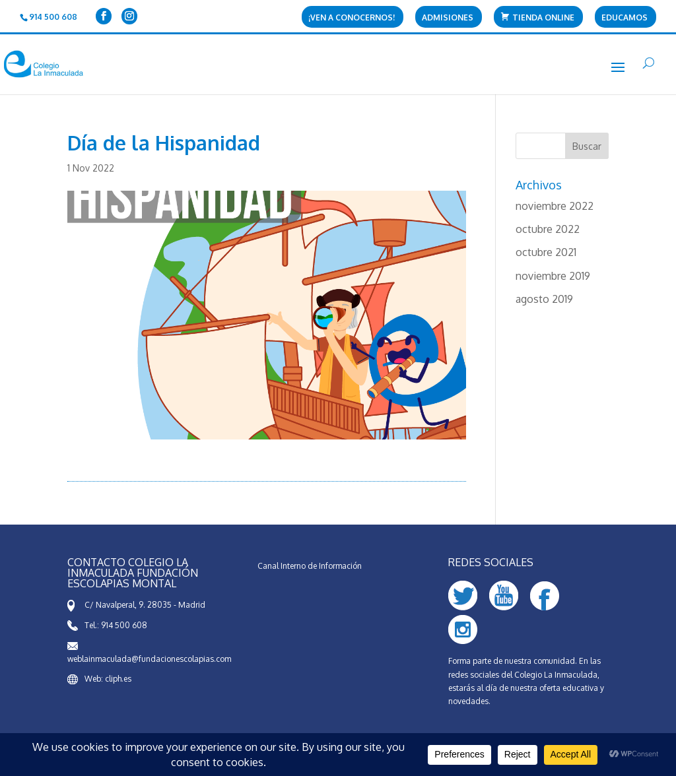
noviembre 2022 (554, 205)
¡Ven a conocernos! (351, 18)
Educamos (624, 18)
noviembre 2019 (553, 275)
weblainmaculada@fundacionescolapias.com (149, 659)
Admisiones (447, 18)
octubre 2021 (546, 252)
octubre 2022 (548, 229)
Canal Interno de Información (309, 566)
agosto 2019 (544, 299)
